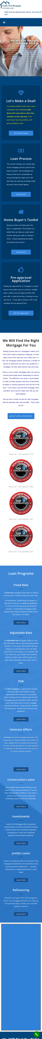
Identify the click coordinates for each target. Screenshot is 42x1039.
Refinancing (21, 890)
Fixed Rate (21, 585)
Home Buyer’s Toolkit (7, 1019)
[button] (4, 22)
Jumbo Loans (21, 853)
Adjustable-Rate (21, 633)
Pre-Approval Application (8, 1000)
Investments (21, 816)
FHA (21, 681)
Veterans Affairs (21, 729)
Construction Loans (21, 779)
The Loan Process (7, 1009)
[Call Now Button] (37, 1034)
